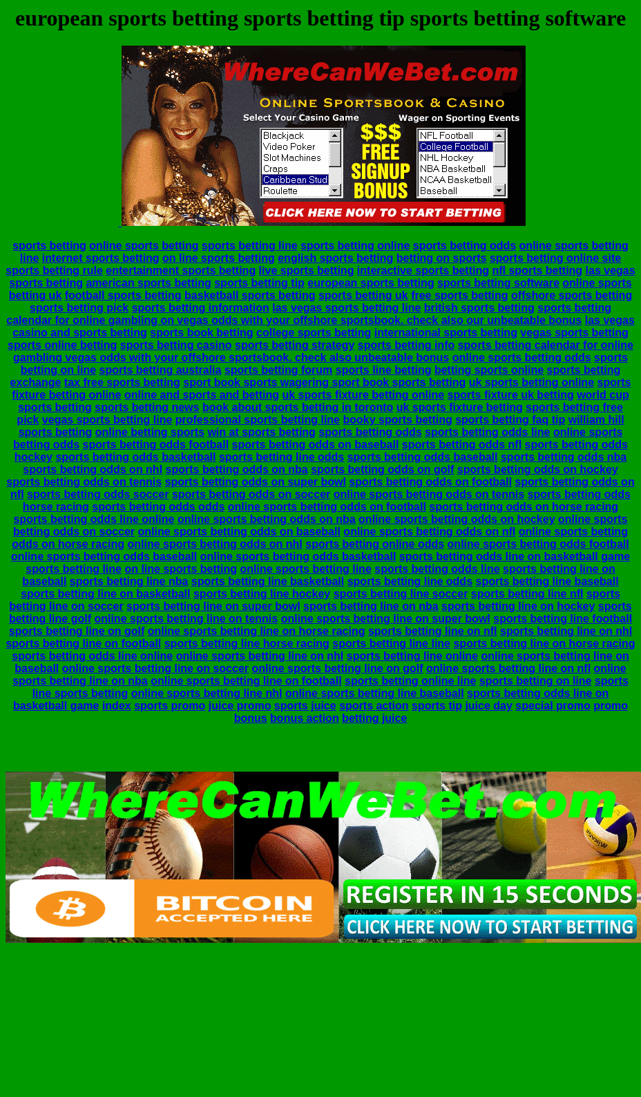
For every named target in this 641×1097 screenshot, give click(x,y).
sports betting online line (410, 681)
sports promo (169, 706)
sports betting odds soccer (98, 494)
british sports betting (479, 308)
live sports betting (306, 270)
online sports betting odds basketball (298, 556)
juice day (488, 706)
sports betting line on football (83, 643)
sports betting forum (278, 370)
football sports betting (123, 295)
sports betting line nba (129, 581)
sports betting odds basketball (135, 457)
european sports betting (370, 283)
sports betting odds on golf (382, 469)
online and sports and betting (201, 395)
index (116, 706)
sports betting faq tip (510, 420)
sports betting (49, 245)
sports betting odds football (156, 444)
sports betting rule (54, 270)
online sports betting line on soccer (155, 668)
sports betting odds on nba (237, 469)
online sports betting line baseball (374, 693)
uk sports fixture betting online (363, 395)
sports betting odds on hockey (537, 469)
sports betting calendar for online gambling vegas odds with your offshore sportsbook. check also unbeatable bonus (323, 351)
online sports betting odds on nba (267, 519)
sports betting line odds (281, 457)
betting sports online (489, 370)
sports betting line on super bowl (213, 606)
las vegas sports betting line (346, 308)
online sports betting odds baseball (104, 556)
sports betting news (147, 407)
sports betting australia (160, 370)
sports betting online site (555, 258)
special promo (552, 706)
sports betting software (498, 283)
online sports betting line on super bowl (385, 618)
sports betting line (250, 245)
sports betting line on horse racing (544, 643)
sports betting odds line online (94, 519)
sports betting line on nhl (566, 631)
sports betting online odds (374, 544)
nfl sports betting (537, 270)
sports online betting (62, 345)
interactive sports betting (423, 270)
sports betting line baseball (546, 581)
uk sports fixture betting (459, 407)
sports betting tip (259, 283)
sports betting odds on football (430, 482)
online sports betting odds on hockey (456, 519)
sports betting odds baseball (422, 457)
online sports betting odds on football (327, 507)
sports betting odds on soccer (251, 494)
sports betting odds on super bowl (255, 482)
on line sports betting (218, 258)
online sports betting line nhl (207, 693)
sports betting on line (535, 681)
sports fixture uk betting (511, 395)
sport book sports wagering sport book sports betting (324, 382)
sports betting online (355, 245)
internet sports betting (101, 258)
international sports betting (445, 332)
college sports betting (313, 332)
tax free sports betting (122, 382)
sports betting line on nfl (432, 631)
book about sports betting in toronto (297, 407)
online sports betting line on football (246, 681)
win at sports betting (261, 432)
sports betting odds (464, 245)
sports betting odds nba (563, 457)
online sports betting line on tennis (186, 618)
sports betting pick (79, 308)
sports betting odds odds (158, 507)
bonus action (304, 718)
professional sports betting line (257, 420)
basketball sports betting (249, 295)
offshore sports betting (571, 295)
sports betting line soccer (401, 594)
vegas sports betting (574, 332)
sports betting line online (412, 656)
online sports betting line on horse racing (256, 631)
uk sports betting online (531, 382)
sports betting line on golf (76, 631)
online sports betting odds (521, 357)
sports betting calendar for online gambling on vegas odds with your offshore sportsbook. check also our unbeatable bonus (308, 314)
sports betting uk (363, 295)
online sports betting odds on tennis (429, 494)
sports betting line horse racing (246, 643)
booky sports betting (397, 420)
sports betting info (406, 345)
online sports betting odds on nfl (429, 531)
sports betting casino (176, 345)
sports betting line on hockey (518, 606)
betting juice (374, 718)
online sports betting (143, 245)
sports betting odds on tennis (84, 482)
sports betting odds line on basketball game (514, 556)
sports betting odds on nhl (92, 469)
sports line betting (384, 370)
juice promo (240, 706)
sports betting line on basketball (105, 594)
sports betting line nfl (527, 594)
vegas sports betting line (107, 420)
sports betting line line (391, 643)
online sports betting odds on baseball (239, 531)
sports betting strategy (294, 345)
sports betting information (200, 308)
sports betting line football (562, 618)
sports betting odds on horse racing (523, 507)
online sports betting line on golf (337, 668)
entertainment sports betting (181, 270)
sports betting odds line (487, 432)
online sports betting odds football (538, 544)
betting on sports (441, 258)
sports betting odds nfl (462, 444)
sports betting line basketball (267, 581)
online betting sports (149, 432)
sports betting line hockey (261, 594)
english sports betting (335, 258)
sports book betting (201, 332)
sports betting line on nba (371, 606)
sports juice (305, 706)
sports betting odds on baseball (315, 444)
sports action (373, 706)
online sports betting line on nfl (508, 668)
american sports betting (148, 283)
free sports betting (459, 295)
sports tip (437, 706)
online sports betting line (306, 569)
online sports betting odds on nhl (214, 544)
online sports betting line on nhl (260, 656)
